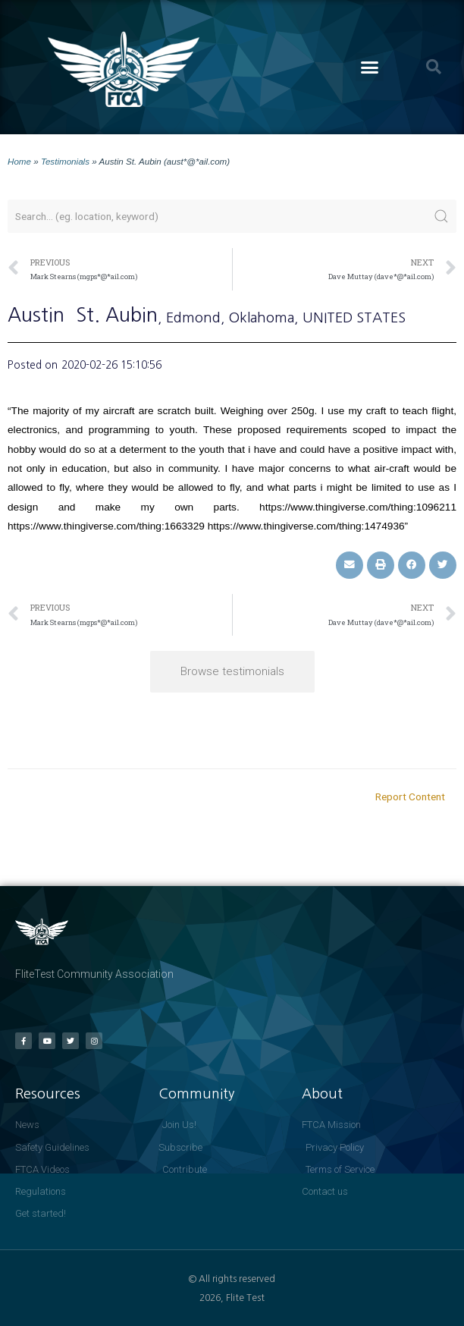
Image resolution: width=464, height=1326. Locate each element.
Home (19, 161)
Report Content (410, 796)
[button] (370, 67)
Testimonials (65, 161)
